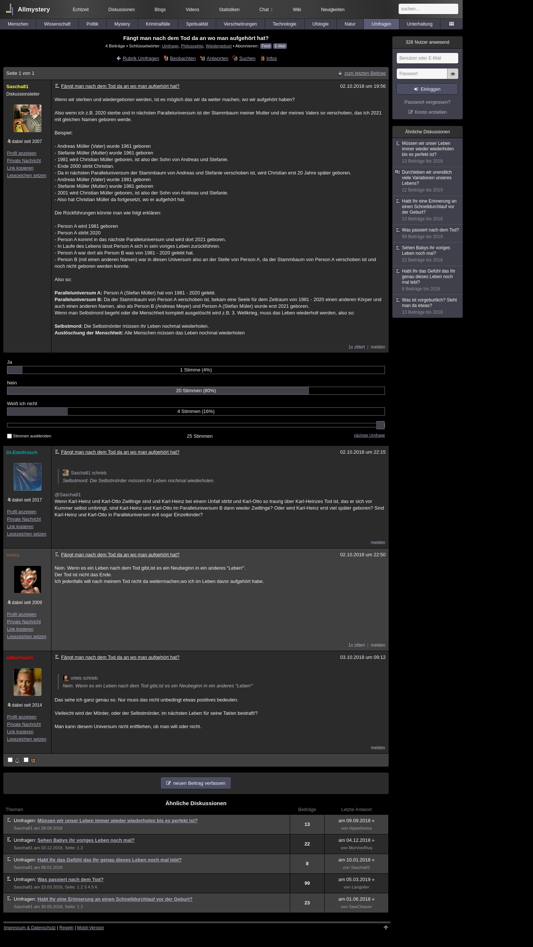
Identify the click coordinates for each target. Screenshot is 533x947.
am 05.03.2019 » (356, 879)
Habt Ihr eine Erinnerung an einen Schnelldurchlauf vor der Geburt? (114, 899)
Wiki (297, 9)
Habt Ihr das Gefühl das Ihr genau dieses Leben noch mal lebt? (109, 860)
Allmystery (34, 9)
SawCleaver (360, 906)
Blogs (160, 9)
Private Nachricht (24, 160)
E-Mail (280, 46)
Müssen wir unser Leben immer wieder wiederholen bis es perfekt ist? (117, 820)
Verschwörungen (240, 24)
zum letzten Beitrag (365, 73)
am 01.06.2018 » (356, 899)
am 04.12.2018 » (356, 840)
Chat (266, 9)
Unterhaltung (420, 24)
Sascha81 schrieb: (85, 473)
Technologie (284, 24)
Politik (92, 24)
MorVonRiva (360, 848)
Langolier (360, 887)
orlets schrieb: (80, 678)
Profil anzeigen (21, 153)
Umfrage (170, 45)
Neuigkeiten (333, 9)
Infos (271, 58)
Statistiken (229, 9)
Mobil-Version (90, 927)
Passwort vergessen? (427, 102)
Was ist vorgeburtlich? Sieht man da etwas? (428, 306)
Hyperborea (360, 828)
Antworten (217, 58)
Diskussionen (121, 9)
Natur (350, 24)
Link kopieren (20, 168)
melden (378, 347)
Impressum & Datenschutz (30, 927)
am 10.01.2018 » (356, 860)
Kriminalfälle (158, 24)
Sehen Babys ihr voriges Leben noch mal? (85, 840)
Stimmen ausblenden (29, 436)
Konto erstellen (431, 112)
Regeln (67, 927)
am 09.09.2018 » (356, 820)
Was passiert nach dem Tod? (70, 879)
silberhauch (19, 657)
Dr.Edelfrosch (22, 452)
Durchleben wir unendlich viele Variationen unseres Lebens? (428, 181)
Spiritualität (197, 24)
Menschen (18, 24)
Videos (192, 9)
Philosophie (192, 45)
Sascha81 (17, 86)
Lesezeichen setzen (26, 175)
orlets (12, 555)
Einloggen (430, 89)
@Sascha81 (67, 494)
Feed (266, 46)
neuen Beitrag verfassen (199, 783)
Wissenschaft (57, 24)
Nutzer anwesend (427, 42)
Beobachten (182, 58)
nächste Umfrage (369, 435)
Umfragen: (25, 820)
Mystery (122, 24)
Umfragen (381, 24)
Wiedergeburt (219, 45)
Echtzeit (81, 9)
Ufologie (320, 24)
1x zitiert (356, 347)
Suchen (247, 58)
